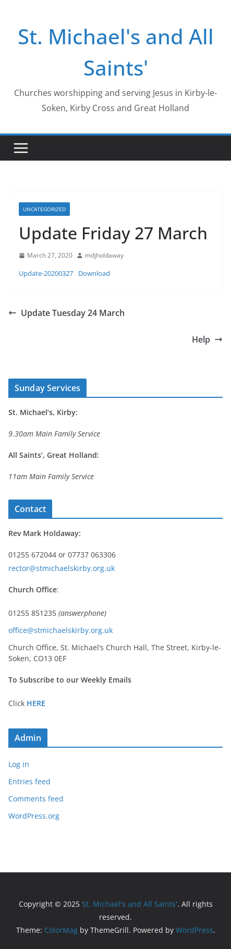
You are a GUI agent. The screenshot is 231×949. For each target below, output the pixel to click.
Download (94, 273)
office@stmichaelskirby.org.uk (60, 630)
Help (207, 339)
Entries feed (29, 781)
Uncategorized (44, 209)
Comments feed (36, 799)
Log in (18, 764)
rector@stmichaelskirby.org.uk (61, 568)
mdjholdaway (104, 255)
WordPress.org (33, 816)
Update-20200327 (46, 273)
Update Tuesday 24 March (66, 313)
